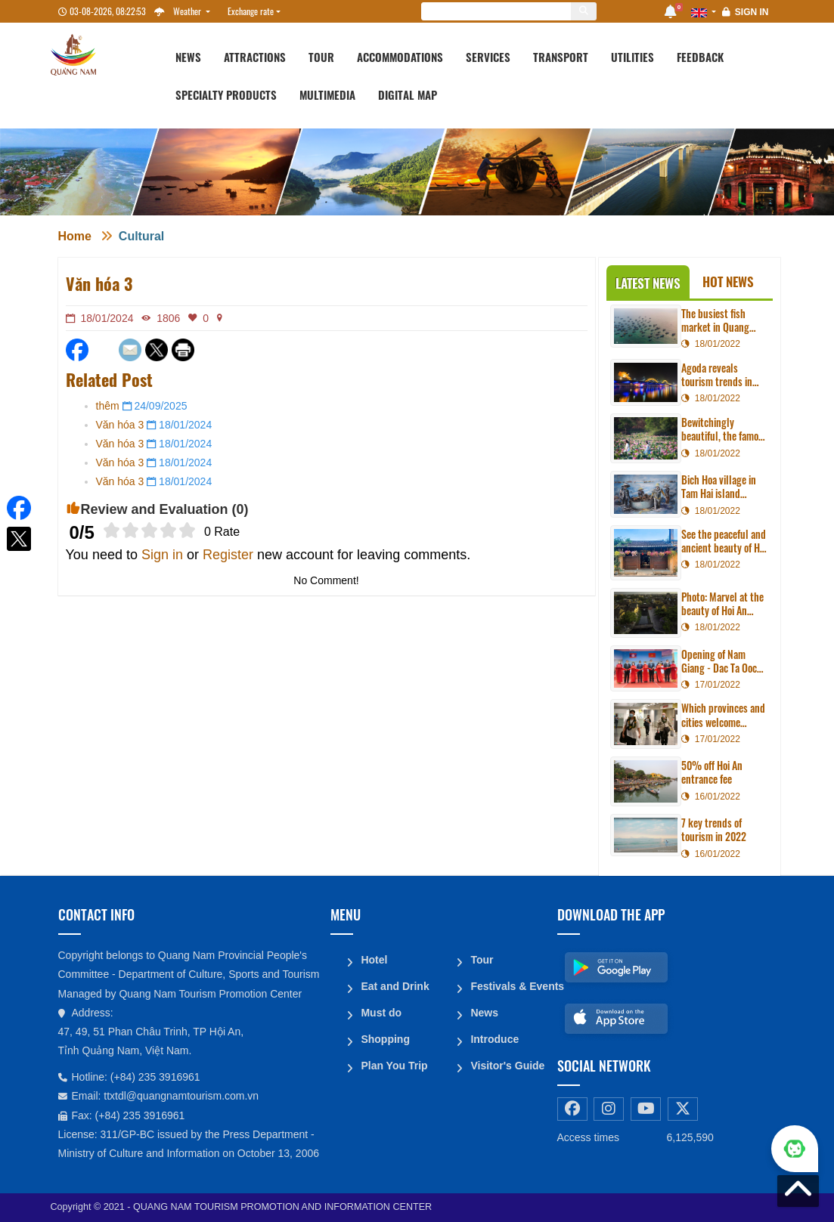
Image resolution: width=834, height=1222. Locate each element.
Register (228, 554)
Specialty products (226, 94)
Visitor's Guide (507, 1062)
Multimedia (327, 94)
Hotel (374, 959)
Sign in (752, 12)
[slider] (149, 530)
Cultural (141, 236)
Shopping (385, 1036)
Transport (560, 56)
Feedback (700, 56)
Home (74, 236)
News (188, 56)
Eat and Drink (395, 985)
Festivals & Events (508, 985)
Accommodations (400, 56)
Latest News (648, 283)
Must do (381, 1010)
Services (488, 56)
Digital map (407, 94)
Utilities (632, 56)
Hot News (728, 281)
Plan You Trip (394, 1062)
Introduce (494, 1036)
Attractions (255, 56)
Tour (321, 56)
